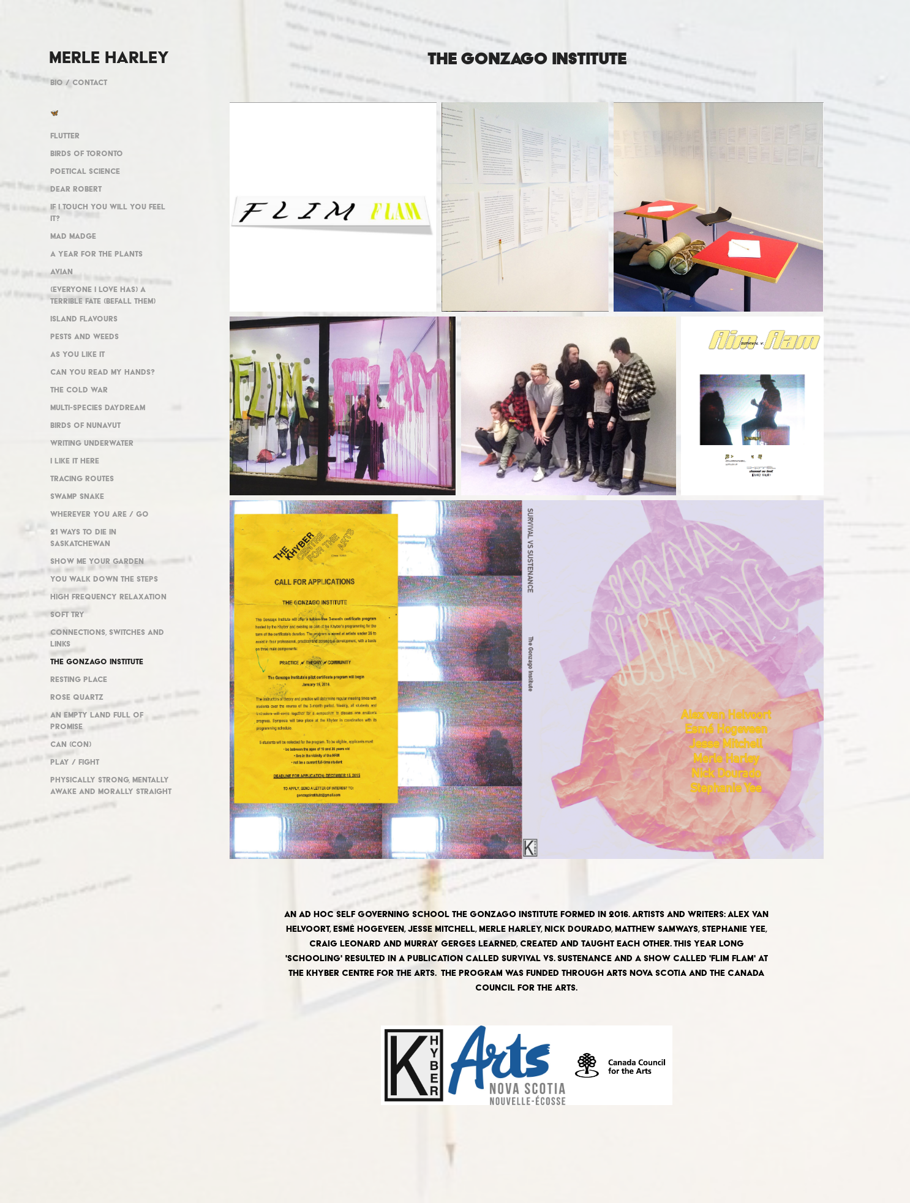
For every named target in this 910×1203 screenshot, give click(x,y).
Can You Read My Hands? (102, 372)
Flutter (65, 135)
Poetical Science (85, 171)
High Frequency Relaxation (108, 596)
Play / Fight (74, 761)
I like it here (74, 460)
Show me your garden (97, 561)
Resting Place (78, 679)
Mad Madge (73, 236)
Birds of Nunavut (85, 425)
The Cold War (79, 389)
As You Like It (77, 354)
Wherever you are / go (99, 514)
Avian (61, 271)
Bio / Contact (78, 82)
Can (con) (70, 744)
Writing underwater (91, 443)
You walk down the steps (104, 578)
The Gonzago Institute (96, 661)
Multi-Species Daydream (97, 407)
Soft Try (67, 614)
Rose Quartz (76, 697)
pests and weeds (84, 336)
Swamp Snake (77, 496)
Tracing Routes (82, 478)
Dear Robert (76, 188)
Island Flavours (84, 318)
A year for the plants (96, 253)
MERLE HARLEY (109, 57)
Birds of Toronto (86, 153)
